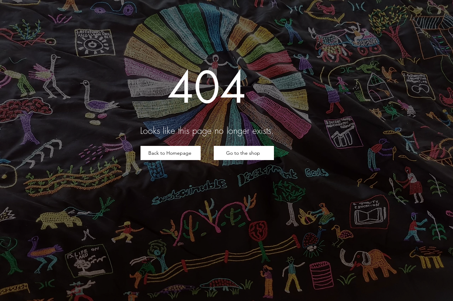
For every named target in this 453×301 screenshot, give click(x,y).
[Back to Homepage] (171, 153)
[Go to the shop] (244, 153)
